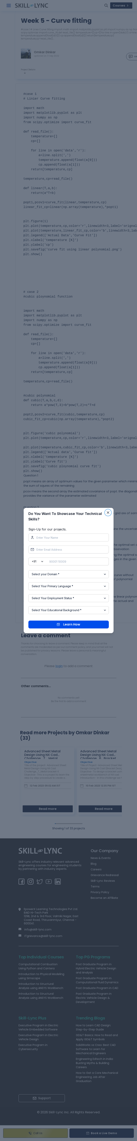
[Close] (108, 512)
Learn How (68, 624)
